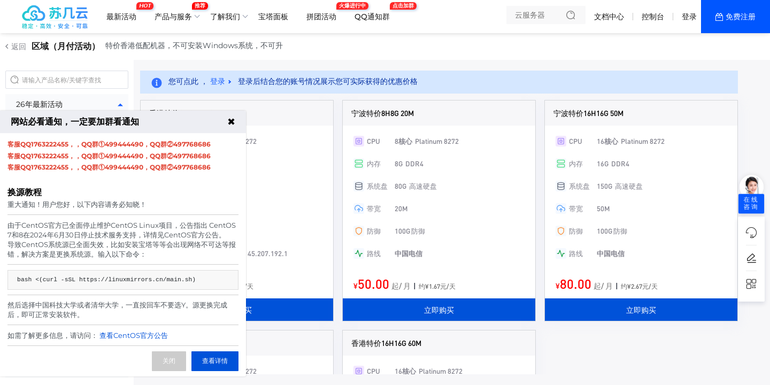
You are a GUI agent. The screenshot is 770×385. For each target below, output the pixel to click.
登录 (689, 16)
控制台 (653, 16)
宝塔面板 (273, 16)
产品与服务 (176, 12)
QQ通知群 (375, 12)
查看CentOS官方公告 (133, 335)
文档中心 (609, 16)
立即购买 (439, 309)
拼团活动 (324, 12)
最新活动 (124, 12)
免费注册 (741, 16)
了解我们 (225, 16)
